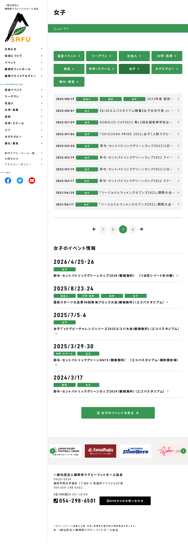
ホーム (57, 28)
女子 (8, 130)
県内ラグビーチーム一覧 (20, 153)
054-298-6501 (75, 517)
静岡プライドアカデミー (20, 76)
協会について (13, 55)
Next (183, 451)
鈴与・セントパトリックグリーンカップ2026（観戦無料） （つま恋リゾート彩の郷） (114, 275)
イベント (10, 62)
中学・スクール (14, 123)
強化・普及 (12, 143)
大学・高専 (12, 110)
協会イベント (13, 89)
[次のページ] (141, 229)
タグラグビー (13, 136)
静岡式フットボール (18, 69)
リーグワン (12, 96)
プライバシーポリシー (18, 164)
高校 (8, 116)
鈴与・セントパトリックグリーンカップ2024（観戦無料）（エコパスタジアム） (109, 391)
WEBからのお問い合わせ (125, 517)
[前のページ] (94, 229)
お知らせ (10, 49)
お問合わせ (12, 158)
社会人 (9, 103)
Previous (52, 451)
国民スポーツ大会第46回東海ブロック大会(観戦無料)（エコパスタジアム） (109, 302)
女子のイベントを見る (115, 429)
